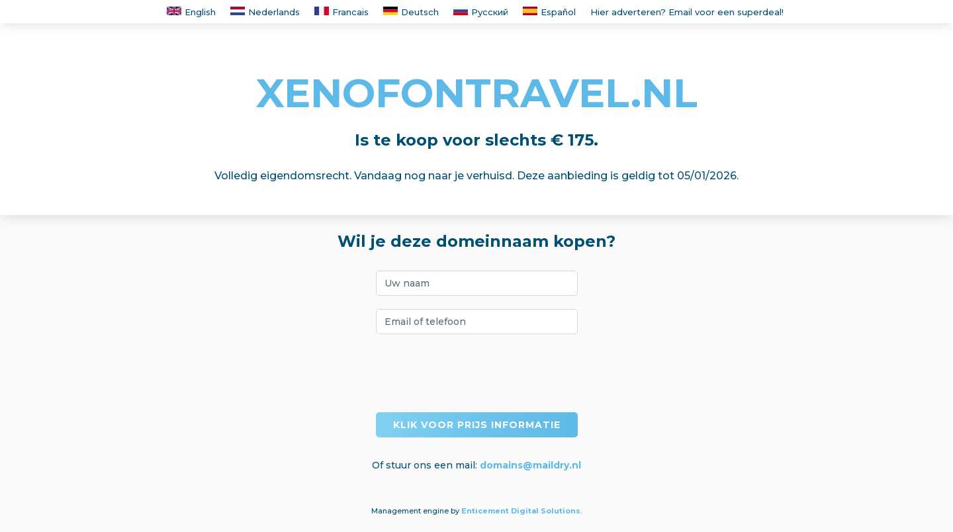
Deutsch (411, 12)
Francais (341, 12)
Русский (480, 12)
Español (549, 12)
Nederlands (265, 12)
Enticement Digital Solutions (520, 510)
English (191, 12)
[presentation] (476, 373)
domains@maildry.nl (530, 465)
